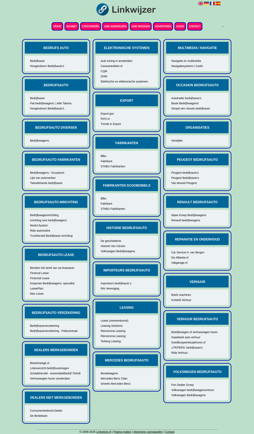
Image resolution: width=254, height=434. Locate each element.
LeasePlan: (37, 288)
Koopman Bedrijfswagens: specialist (52, 283)
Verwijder (177, 140)
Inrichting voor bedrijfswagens (48, 220)
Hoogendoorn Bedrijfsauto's (47, 66)
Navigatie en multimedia (186, 60)
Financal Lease (39, 273)
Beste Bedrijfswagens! (185, 103)
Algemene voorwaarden (148, 431)
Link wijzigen (141, 26)
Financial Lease (39, 278)
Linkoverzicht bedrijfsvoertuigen (49, 368)
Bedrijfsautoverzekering (44, 325)
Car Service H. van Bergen (187, 252)
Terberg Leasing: (111, 341)
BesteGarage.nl (39, 363)
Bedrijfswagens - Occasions (47, 172)
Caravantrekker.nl (111, 66)
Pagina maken (122, 431)
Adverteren (163, 26)
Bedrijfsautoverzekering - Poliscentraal (53, 330)
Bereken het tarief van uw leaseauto (52, 267)
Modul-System (39, 225)
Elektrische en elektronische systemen (124, 81)
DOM (104, 76)
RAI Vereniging (110, 288)
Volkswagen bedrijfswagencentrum (192, 390)
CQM (104, 71)
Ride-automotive (40, 230)
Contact (195, 26)
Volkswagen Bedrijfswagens (118, 251)
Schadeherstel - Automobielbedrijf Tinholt (55, 373)
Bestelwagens (109, 373)
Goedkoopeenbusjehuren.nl (188, 342)
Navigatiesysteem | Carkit (187, 66)
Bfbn (103, 156)
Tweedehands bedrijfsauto (46, 183)
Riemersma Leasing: (113, 336)
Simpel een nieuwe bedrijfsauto (190, 108)
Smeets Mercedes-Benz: (116, 383)
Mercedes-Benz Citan (114, 378)
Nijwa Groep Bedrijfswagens (188, 215)
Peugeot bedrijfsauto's (185, 172)
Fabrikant (106, 161)
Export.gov (107, 113)
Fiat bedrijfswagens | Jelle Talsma (50, 103)
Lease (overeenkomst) (114, 320)
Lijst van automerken (43, 177)
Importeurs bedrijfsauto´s (116, 283)
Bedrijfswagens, (40, 140)
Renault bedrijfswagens (185, 220)
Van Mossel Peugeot (184, 183)
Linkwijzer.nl (103, 431)
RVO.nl (105, 118)
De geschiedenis (111, 240)
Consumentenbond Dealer (46, 410)
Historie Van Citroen (113, 246)
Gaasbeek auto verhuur (185, 337)
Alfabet (71, 26)
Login (180, 26)
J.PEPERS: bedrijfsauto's (187, 347)
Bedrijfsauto (37, 60)
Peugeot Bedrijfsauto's (185, 177)
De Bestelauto (38, 415)
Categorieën (90, 26)
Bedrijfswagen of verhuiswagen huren (194, 332)
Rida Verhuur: (179, 352)
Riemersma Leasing (113, 330)
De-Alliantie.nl (179, 257)
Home (57, 26)
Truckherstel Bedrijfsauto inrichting (51, 235)
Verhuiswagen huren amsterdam (50, 378)
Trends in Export (111, 124)
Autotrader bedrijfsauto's (186, 98)
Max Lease (36, 293)
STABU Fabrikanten (113, 166)
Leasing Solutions (112, 325)
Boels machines (181, 294)
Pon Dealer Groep (182, 384)
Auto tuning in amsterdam (116, 60)
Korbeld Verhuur (181, 300)
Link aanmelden (115, 26)
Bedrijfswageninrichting (44, 215)
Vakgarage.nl (179, 262)
